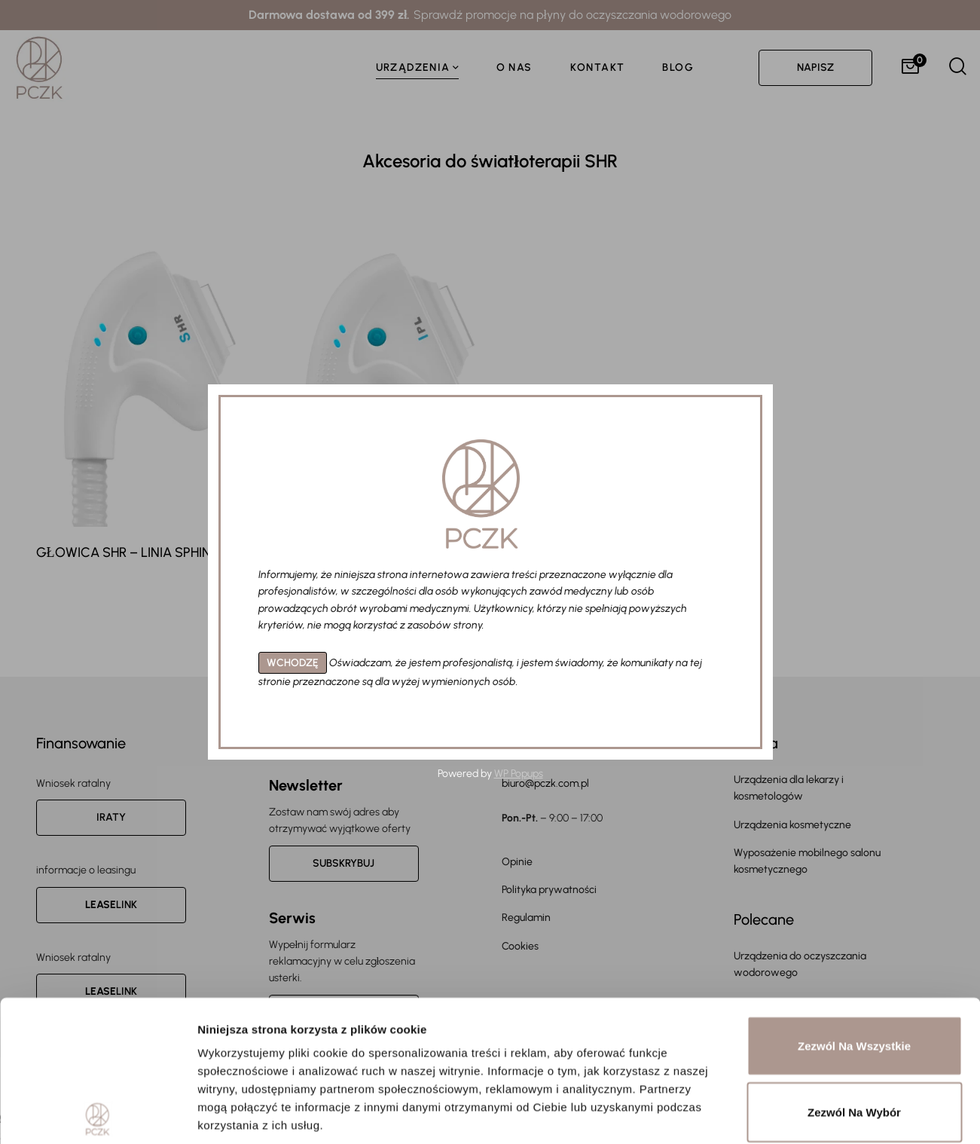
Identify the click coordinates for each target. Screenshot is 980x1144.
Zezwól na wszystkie (854, 904)
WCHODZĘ (293, 662)
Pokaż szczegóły (804, 1114)
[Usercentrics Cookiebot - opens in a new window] (97, 1114)
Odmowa (854, 1036)
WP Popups (518, 773)
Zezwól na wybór (854, 971)
